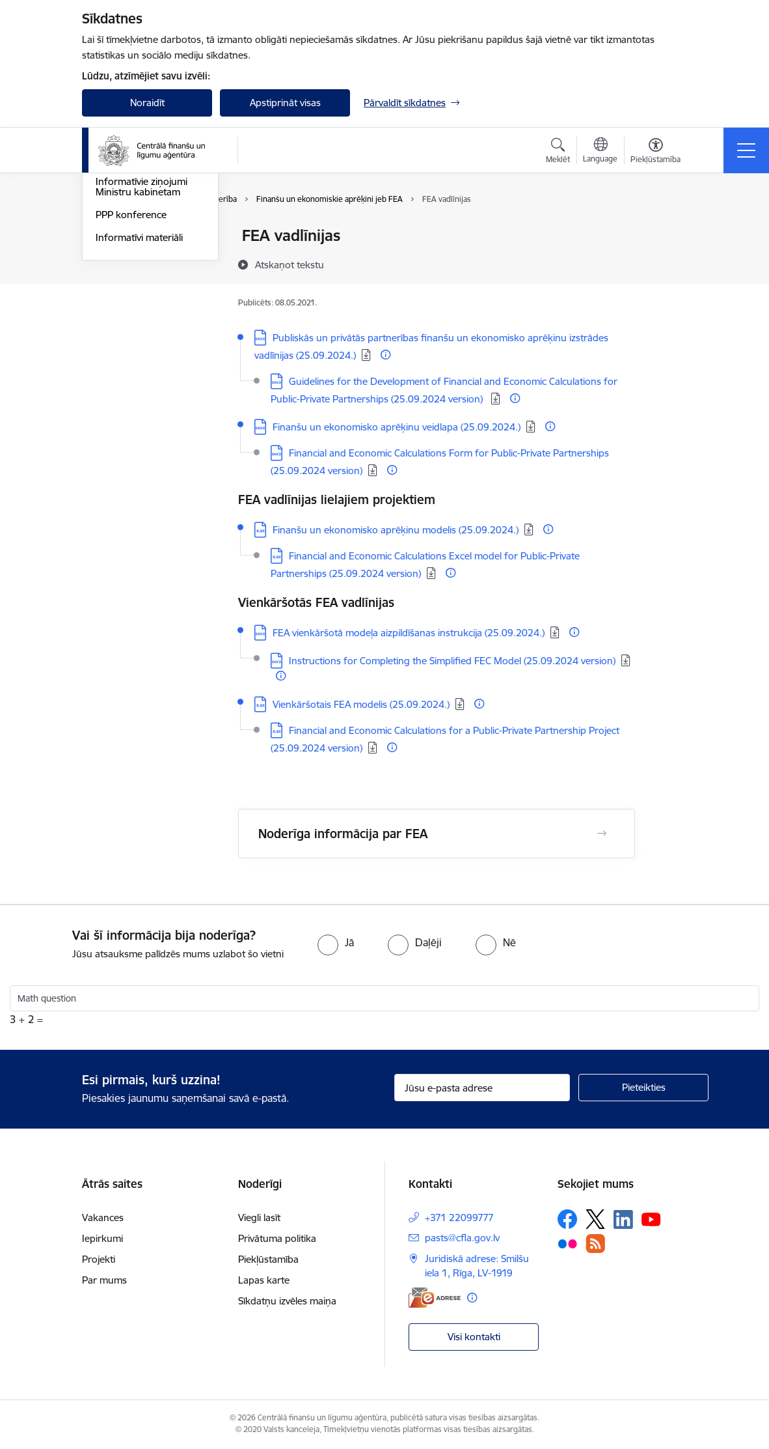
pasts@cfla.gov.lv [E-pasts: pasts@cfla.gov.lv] (462, 1237)
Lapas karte (264, 1280)
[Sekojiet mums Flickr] (567, 1243)
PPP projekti (122, 269)
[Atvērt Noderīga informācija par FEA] (601, 833)
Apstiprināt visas (285, 102)
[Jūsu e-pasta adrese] (482, 1087)
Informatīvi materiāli (139, 393)
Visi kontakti (474, 1336)
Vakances (103, 1217)
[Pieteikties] (643, 1087)
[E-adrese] (435, 1297)
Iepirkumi (102, 1238)
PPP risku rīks (125, 292)
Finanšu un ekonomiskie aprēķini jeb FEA (149, 242)
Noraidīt (147, 102)
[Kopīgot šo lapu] (668, 263)
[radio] (335, 942)
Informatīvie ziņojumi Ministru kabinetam (141, 342)
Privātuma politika (277, 1238)
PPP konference (131, 370)
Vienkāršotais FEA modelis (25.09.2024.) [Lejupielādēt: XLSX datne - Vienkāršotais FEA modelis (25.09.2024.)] (361, 704)
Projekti (98, 1259)
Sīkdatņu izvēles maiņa (287, 1301)
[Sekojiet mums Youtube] (651, 1218)
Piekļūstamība (268, 1259)
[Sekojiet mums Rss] (595, 1243)
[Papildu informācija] (385, 354)
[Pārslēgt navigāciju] (746, 150)
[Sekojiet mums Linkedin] (623, 1220)
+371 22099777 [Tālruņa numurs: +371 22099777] (459, 1217)
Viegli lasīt (259, 1217)
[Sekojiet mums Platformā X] (595, 1219)
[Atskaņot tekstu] (289, 264)
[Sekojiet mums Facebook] (567, 1219)
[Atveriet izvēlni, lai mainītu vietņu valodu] (600, 152)
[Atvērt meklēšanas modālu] (557, 152)
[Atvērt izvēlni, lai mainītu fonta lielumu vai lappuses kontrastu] (655, 152)
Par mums (104, 1280)
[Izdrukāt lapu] (668, 230)
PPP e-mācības (128, 315)
